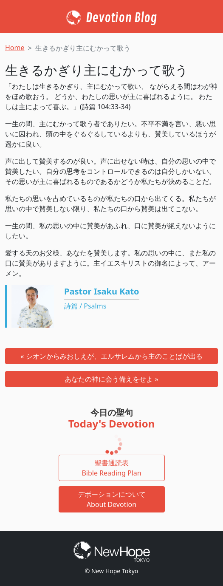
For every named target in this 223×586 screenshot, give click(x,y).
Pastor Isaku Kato (101, 291)
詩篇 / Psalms (85, 306)
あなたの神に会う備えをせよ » (111, 379)
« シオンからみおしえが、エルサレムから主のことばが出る (111, 356)
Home (15, 47)
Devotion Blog (121, 18)
